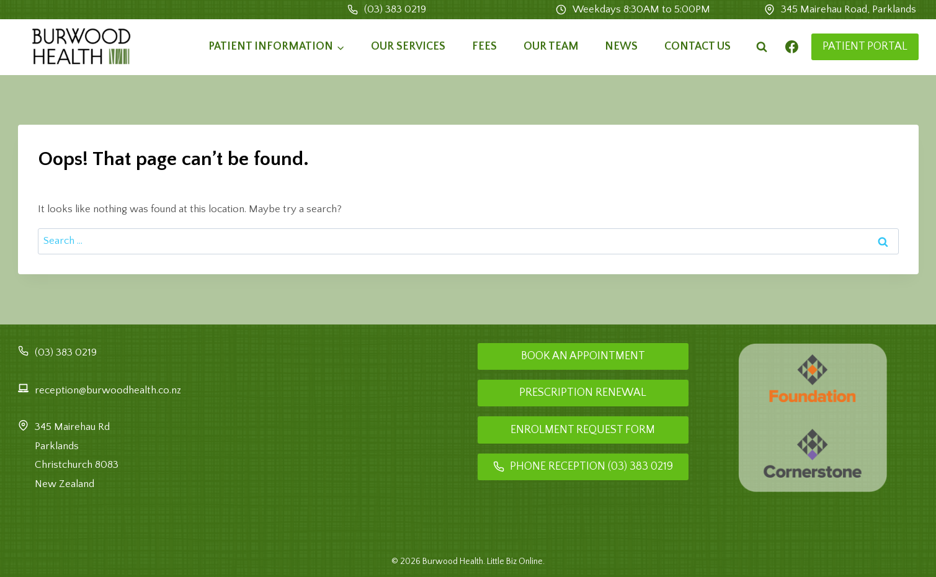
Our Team (551, 46)
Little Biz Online (515, 561)
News (621, 46)
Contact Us (697, 46)
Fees (484, 46)
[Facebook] (792, 47)
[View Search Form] (762, 47)
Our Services (408, 46)
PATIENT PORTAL (864, 46)
